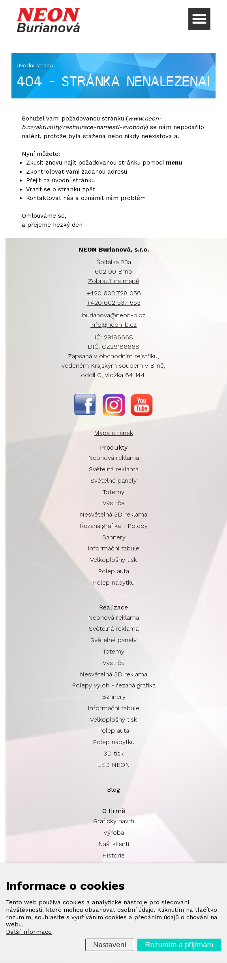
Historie (113, 855)
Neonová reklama (113, 457)
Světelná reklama (114, 469)
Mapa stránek (113, 433)
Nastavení (109, 945)
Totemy (113, 492)
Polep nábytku (114, 582)
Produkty (114, 447)
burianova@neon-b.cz (113, 315)
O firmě (113, 811)
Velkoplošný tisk (113, 559)
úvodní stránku (73, 180)
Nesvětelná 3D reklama (113, 514)
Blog (113, 789)
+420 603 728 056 (113, 293)
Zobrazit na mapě (113, 281)
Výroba (113, 832)
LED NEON (113, 765)
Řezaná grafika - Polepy (114, 526)
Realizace (113, 607)
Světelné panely (113, 480)
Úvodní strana (35, 65)
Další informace (29, 931)
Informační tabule (113, 548)
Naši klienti (113, 844)
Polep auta (113, 571)
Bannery (114, 537)
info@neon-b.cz (113, 324)
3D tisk (113, 753)
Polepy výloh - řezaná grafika (114, 685)
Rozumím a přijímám (179, 945)
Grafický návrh (113, 821)
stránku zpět (76, 189)
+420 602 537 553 (114, 302)
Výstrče (114, 503)
